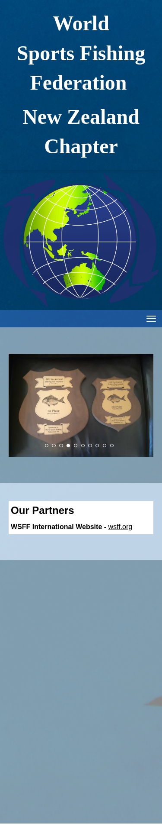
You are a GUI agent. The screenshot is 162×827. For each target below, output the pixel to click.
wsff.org (120, 526)
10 (112, 445)
